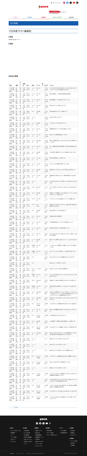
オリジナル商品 (49, 432)
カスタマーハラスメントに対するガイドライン (35, 453)
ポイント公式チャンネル (15, 430)
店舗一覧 (37, 432)
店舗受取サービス (38, 437)
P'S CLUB (12, 441)
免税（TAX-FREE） (39, 441)
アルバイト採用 (73, 441)
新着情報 (12, 432)
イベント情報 (13, 437)
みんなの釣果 (26, 432)
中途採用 (72, 445)
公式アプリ (13, 439)
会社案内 (72, 430)
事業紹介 (72, 432)
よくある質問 (62, 430)
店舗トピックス (38, 430)
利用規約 (12, 453)
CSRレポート (73, 435)
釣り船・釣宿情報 (27, 437)
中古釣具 (37, 439)
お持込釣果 (26, 430)
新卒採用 (72, 443)
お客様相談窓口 (63, 432)
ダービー (25, 443)
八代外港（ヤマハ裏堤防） (11, 89)
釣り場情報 (26, 435)
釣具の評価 (49, 430)
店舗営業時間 (38, 435)
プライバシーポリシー (20, 453)
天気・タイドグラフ (27, 439)
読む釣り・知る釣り (27, 441)
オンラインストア (56, 3)
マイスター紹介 (38, 443)
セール (12, 435)
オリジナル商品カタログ (51, 435)
